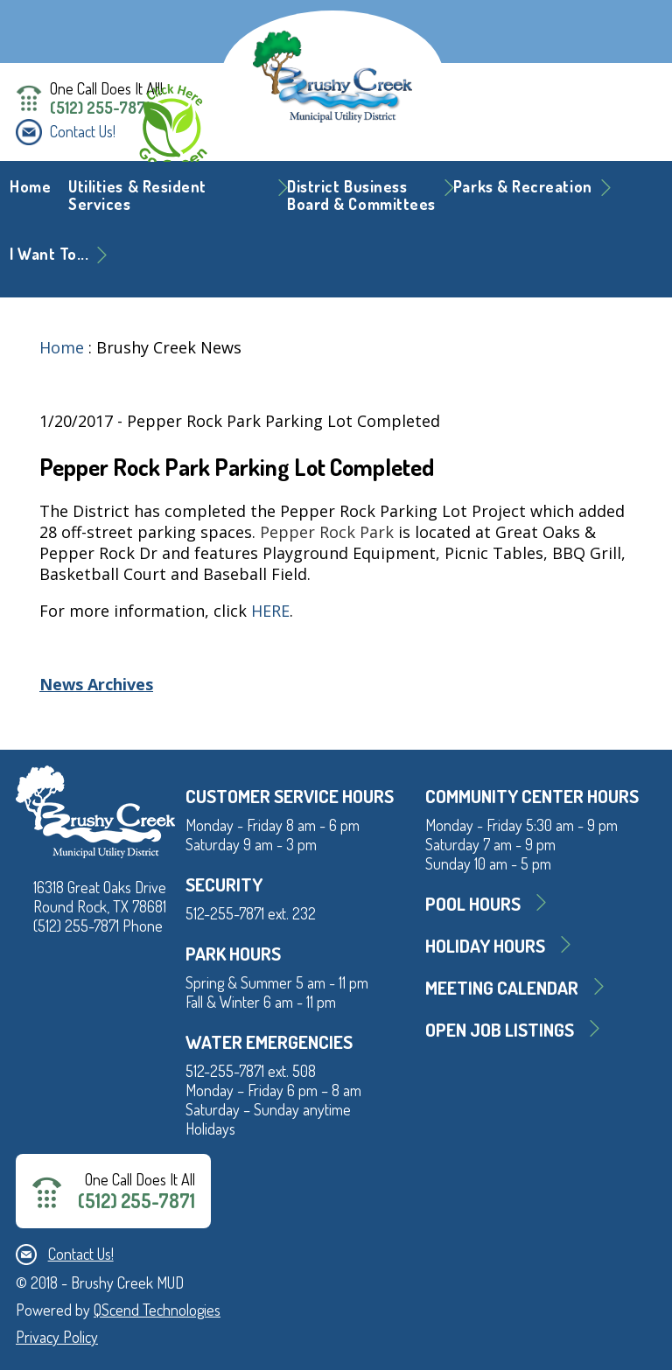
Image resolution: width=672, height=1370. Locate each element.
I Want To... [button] (49, 253)
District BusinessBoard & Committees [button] (361, 195)
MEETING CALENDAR (501, 987)
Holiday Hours (485, 945)
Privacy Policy (57, 1336)
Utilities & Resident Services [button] (137, 195)
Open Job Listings (499, 1029)
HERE (270, 610)
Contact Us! (83, 131)
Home (30, 186)
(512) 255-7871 (100, 107)
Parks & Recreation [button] (522, 186)
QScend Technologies (157, 1309)
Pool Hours (473, 903)
